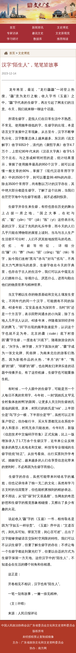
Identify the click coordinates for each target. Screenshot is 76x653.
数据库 (37, 38)
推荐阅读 (62, 38)
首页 (12, 27)
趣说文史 (37, 33)
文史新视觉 (63, 33)
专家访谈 (12, 33)
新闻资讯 (37, 27)
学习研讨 (12, 38)
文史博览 (62, 27)
